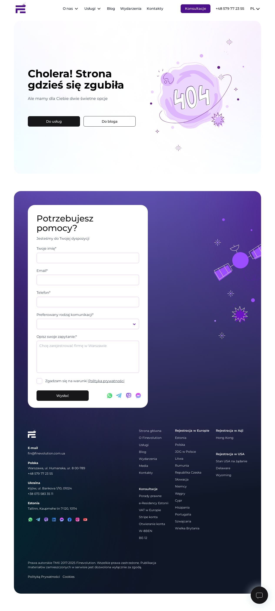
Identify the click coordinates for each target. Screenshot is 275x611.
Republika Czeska (188, 472)
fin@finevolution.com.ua (46, 453)
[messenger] (61, 519)
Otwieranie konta (152, 524)
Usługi (89, 9)
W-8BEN (145, 531)
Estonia (180, 438)
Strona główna (150, 431)
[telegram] (38, 519)
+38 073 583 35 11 (40, 494)
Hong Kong (224, 438)
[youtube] (85, 519)
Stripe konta (148, 517)
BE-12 (143, 538)
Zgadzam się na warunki (84, 381)
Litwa (179, 459)
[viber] (46, 519)
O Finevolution (150, 438)
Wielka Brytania (187, 528)
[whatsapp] (30, 519)
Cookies (69, 577)
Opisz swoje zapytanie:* (57, 337)
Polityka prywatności (106, 381)
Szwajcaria (183, 521)
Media (143, 466)
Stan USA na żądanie (231, 461)
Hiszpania (182, 507)
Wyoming (223, 475)
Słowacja (181, 479)
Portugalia (183, 514)
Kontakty (155, 9)
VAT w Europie (150, 510)
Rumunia (182, 465)
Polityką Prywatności (44, 577)
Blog (111, 9)
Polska (180, 445)
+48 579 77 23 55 (230, 9)
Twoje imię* (46, 248)
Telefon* (43, 293)
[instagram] (77, 519)
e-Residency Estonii (153, 503)
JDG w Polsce (185, 452)
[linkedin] (54, 519)
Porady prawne (150, 496)
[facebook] (69, 519)
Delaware (223, 468)
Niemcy (181, 486)
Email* (42, 271)
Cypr (178, 500)
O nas (68, 9)
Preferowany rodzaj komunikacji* (65, 315)
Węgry (180, 493)
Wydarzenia (131, 9)
